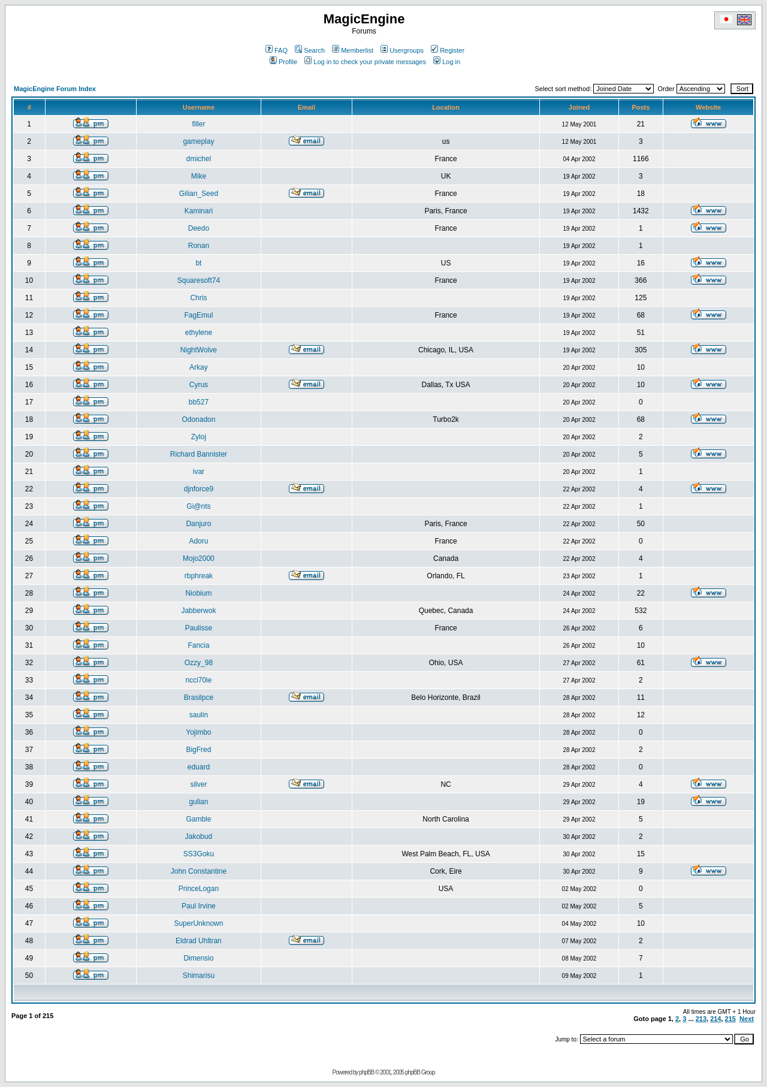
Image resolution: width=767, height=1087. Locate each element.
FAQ (276, 50)
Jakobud (198, 836)
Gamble (198, 819)
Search (310, 50)
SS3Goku (198, 854)
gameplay (198, 141)
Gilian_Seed (198, 193)
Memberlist (352, 50)
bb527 (199, 402)
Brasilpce (198, 697)
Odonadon (198, 419)
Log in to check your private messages (365, 61)
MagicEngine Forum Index (55, 88)
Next (746, 1018)
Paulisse (198, 628)
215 (730, 1018)
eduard (199, 767)
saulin (198, 715)
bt (198, 263)
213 (701, 1018)
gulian (198, 802)
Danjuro (198, 524)
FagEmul (198, 315)
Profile (283, 61)
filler (198, 124)
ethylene (198, 332)
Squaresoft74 (198, 280)
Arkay (198, 367)
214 (715, 1018)
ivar (198, 471)
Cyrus (198, 385)
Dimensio (198, 958)
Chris (198, 298)
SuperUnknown (198, 923)
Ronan (198, 245)
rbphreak (199, 576)
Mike (198, 176)
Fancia (198, 645)
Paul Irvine (199, 906)
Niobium (198, 593)
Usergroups (402, 50)
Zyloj (198, 437)
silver (198, 784)
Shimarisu (199, 975)
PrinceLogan (199, 888)
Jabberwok (198, 610)
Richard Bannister (198, 454)
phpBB (366, 1072)
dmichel (198, 159)
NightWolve (198, 350)
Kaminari (199, 211)
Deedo (198, 228)
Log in (446, 61)
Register (447, 50)
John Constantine (199, 871)
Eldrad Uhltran (199, 941)
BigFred (198, 749)
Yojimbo (198, 732)
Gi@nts (198, 506)
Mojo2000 (199, 558)
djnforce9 (198, 489)
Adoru (198, 541)
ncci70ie (198, 680)
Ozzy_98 (199, 663)
